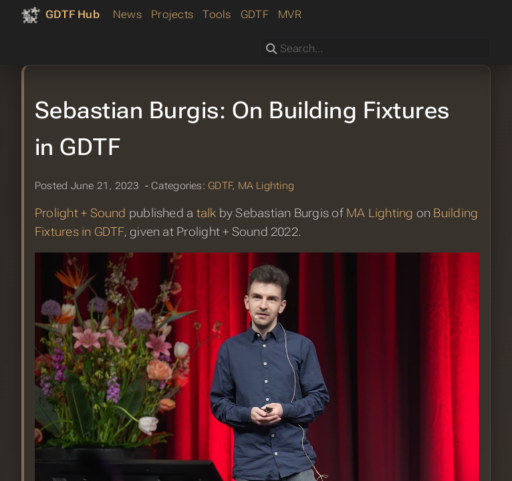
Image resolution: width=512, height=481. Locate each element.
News (127, 14)
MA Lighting (266, 186)
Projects (172, 14)
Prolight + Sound (80, 213)
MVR (289, 14)
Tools (217, 14)
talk (207, 213)
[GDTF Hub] (60, 14)
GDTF (255, 14)
